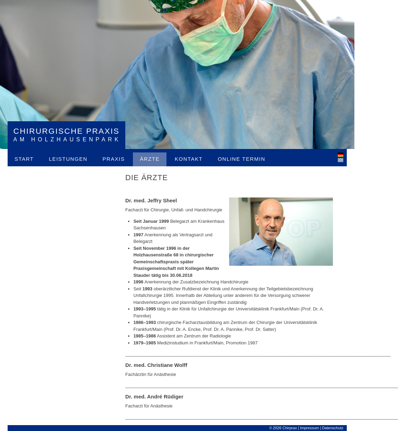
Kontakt (189, 159)
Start (24, 159)
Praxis (113, 159)
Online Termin (241, 159)
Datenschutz (332, 428)
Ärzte (150, 159)
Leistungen (68, 159)
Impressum (309, 428)
